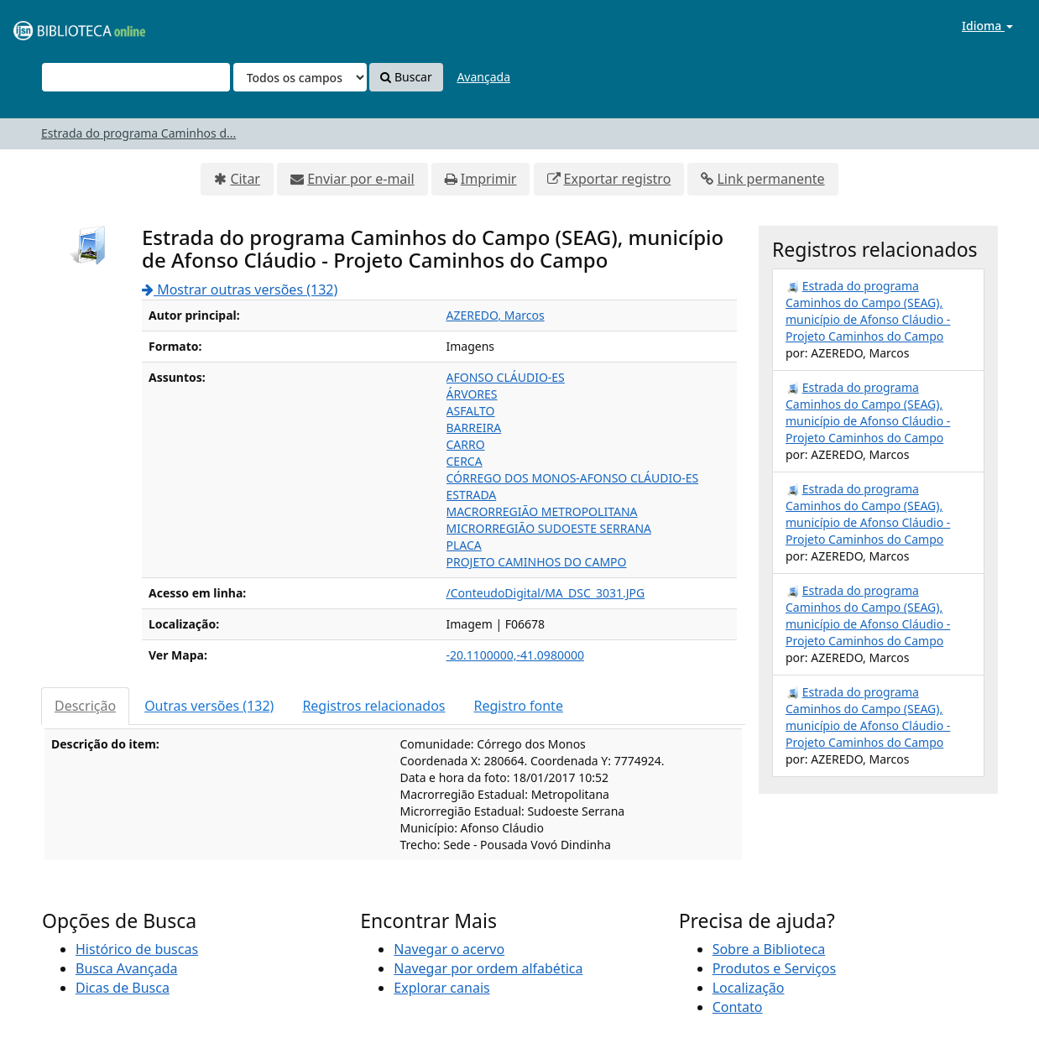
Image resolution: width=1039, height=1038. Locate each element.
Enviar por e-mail (360, 179)
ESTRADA (471, 495)
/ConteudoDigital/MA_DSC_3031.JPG (545, 593)
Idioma (987, 26)
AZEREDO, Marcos (495, 315)
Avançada (483, 77)
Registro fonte (518, 705)
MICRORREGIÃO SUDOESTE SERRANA (548, 528)
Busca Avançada (126, 968)
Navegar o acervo (449, 949)
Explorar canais (441, 987)
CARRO (465, 444)
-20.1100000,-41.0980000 (515, 655)
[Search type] (300, 77)
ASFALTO (470, 411)
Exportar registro (617, 179)
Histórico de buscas (137, 949)
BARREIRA (474, 428)
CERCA (464, 461)
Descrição (85, 705)
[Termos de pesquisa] (136, 77)
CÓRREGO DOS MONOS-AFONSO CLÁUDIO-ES (572, 478)
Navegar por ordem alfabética (488, 968)
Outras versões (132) (209, 705)
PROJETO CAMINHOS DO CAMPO (536, 562)
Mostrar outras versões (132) (239, 289)
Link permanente (770, 179)
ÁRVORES (472, 394)
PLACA (464, 545)
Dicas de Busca (123, 987)
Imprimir (489, 179)
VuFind (53, 25)
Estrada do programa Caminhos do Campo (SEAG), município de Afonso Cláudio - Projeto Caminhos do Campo (868, 311)
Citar (245, 179)
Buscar (405, 77)
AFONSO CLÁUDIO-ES (505, 377)
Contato (738, 1007)
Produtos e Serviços (775, 968)
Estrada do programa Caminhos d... (138, 133)
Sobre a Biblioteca (769, 949)
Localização (749, 987)
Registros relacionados (373, 705)
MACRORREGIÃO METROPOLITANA (542, 511)
